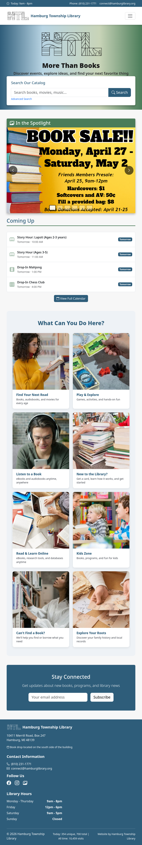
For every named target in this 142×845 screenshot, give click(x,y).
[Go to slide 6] (89, 207)
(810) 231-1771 (88, 3)
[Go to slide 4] (75, 207)
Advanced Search (21, 99)
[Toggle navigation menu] (130, 16)
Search (119, 92)
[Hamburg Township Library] (43, 16)
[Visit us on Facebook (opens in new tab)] (9, 783)
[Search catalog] (60, 92)
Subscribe (102, 697)
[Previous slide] (13, 170)
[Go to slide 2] (60, 207)
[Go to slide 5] (82, 207)
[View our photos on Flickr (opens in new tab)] (25, 783)
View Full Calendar (72, 298)
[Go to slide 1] (52, 207)
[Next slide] (129, 170)
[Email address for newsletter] (57, 697)
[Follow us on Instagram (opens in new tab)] (17, 783)
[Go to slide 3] (67, 207)
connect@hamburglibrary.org (117, 3)
